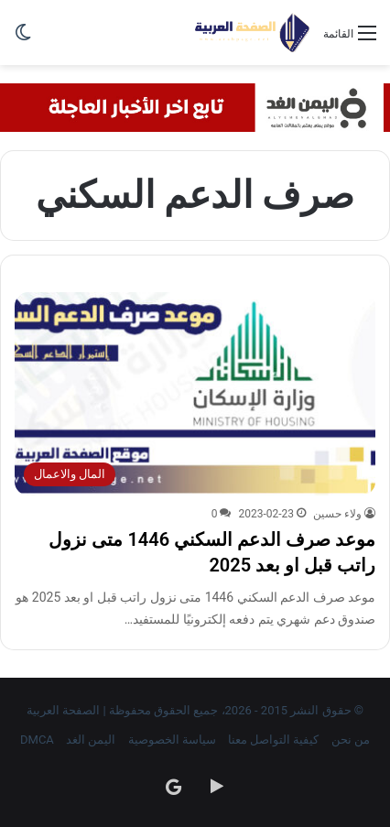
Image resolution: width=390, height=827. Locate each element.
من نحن (350, 739)
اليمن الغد (90, 739)
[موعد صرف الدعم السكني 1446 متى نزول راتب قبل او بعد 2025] (195, 393)
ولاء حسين (337, 513)
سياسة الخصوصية (172, 739)
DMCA (37, 739)
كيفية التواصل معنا (273, 739)
